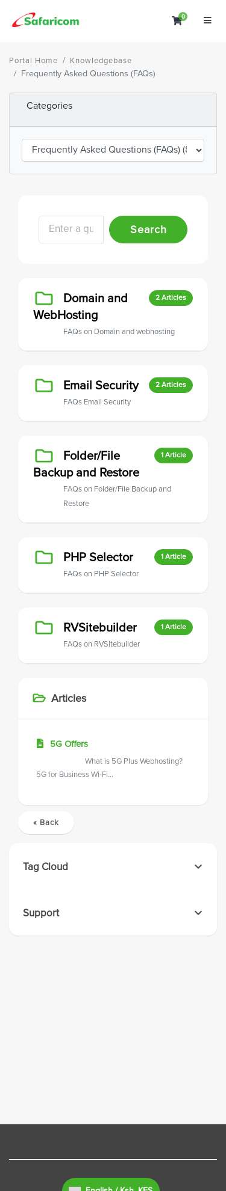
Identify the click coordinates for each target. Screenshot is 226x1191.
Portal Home (33, 60)
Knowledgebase (101, 60)
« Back (46, 822)
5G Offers (113, 760)
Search (148, 229)
